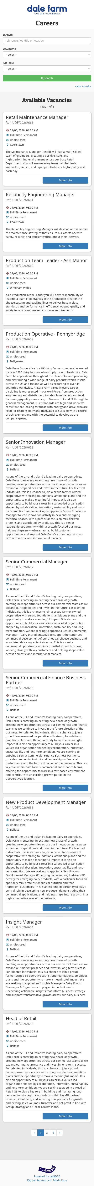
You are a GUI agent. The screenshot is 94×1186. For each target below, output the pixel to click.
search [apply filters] (47, 78)
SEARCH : (8, 34)
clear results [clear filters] (83, 86)
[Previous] (34, 1132)
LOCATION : (9, 48)
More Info (65, 180)
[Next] (59, 1132)
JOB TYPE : (8, 62)
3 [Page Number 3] (53, 1132)
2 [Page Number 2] (47, 1132)
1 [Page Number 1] (40, 1132)
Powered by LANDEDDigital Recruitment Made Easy (47, 1178)
